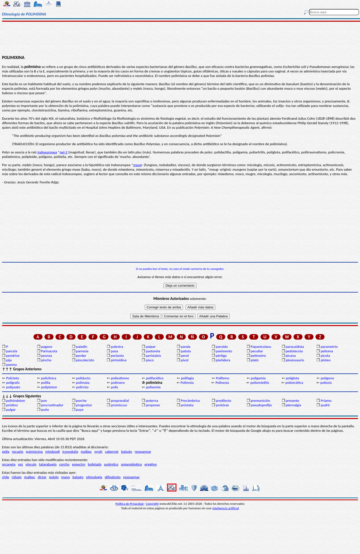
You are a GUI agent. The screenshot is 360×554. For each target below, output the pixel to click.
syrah (98, 451)
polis (114, 387)
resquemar (143, 451)
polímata (83, 382)
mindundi (52, 451)
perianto (117, 355)
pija (9, 360)
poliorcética (294, 382)
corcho (64, 464)
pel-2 (64, 152)
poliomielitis (259, 382)
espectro (78, 464)
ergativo (150, 464)
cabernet (111, 451)
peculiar (257, 351)
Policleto (12, 378)
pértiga (221, 355)
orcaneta (9, 464)
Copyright (152, 504)
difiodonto (113, 477)
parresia (82, 351)
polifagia (187, 378)
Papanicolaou (261, 346)
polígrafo (13, 382)
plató (254, 360)
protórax (222, 405)
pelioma (327, 351)
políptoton (49, 387)
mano (65, 477)
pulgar (11, 409)
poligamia (258, 378)
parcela (11, 351)
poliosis (326, 382)
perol (185, 355)
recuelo (18, 451)
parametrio (329, 346)
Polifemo (222, 378)
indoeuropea (47, 152)
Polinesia (222, 382)
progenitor (84, 405)
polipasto (13, 387)
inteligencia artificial (225, 508)
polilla (45, 382)
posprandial (120, 400)
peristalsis (153, 355)
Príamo (326, 400)
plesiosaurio (295, 360)
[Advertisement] (180, 38)
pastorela (153, 351)
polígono (327, 378)
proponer (153, 405)
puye (80, 409)
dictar (42, 477)
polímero (118, 382)
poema (11, 364)
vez (20, 464)
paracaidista (295, 346)
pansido (222, 346)
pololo (54, 477)
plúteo (325, 360)
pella (5, 451)
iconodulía (70, 451)
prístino (12, 405)
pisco (150, 360)
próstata (187, 405)
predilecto (223, 400)
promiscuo (119, 405)
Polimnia (187, 382)
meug (137, 165)
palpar (151, 346)
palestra (117, 346)
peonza (46, 355)
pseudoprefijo (261, 405)
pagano (46, 346)
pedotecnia (294, 351)
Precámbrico (190, 400)
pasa (114, 351)
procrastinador (52, 405)
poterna (152, 400)
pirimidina (118, 360)
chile (5, 477)
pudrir (325, 405)
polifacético (155, 378)
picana (291, 355)
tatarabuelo (48, 464)
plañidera (223, 360)
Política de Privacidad (130, 504)
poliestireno (120, 378)
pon (44, 400)
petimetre (258, 355)
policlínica (48, 378)
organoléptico (131, 464)
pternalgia (293, 405)
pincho (46, 360)
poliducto (83, 378)
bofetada (94, 464)
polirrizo (82, 387)
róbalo (17, 477)
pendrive (13, 355)
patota (186, 351)
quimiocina (34, 451)
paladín (81, 346)
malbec (86, 451)
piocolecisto (85, 360)
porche (81, 400)
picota (325, 355)
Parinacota (49, 351)
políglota (292, 378)
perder (81, 355)
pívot (184, 360)
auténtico (111, 464)
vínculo (31, 464)
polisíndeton (15, 400)
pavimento (224, 351)
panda (185, 346)
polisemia (153, 387)
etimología (94, 477)
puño (45, 409)
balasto (126, 451)
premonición (260, 400)
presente (292, 400)
